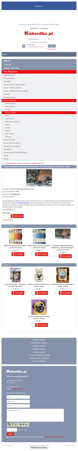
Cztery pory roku (10, 106)
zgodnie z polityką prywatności (54, 437)
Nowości (7, 61)
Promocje (7, 64)
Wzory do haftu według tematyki (14, 85)
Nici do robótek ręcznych (11, 143)
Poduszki (7, 94)
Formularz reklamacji (39, 361)
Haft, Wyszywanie (10, 72)
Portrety (7, 128)
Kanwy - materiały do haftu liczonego (16, 91)
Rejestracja (34, 28)
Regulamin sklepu (39, 352)
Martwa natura (9, 118)
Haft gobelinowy (9, 78)
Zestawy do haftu (9, 97)
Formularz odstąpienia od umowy (39, 355)
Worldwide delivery (39, 349)
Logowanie (44, 28)
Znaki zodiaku (9, 134)
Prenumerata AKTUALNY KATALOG (15, 152)
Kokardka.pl (39, 6)
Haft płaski (7, 81)
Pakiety (6, 159)
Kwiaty (7, 115)
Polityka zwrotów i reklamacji (39, 358)
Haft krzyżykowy (9, 75)
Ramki (6, 155)
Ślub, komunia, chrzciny (12, 121)
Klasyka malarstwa (10, 112)
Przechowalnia (51, 49)
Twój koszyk (24, 46)
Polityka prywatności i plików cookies (39, 445)
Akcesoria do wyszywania (12, 146)
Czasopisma (8, 149)
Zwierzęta (8, 137)
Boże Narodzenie (10, 103)
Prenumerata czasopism (39, 343)
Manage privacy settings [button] (39, 447)
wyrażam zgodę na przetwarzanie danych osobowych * (37, 437)
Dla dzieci (8, 109)
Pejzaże (7, 124)
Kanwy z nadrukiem (10, 100)
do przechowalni (7, 220)
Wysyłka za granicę (39, 346)
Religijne (7, 131)
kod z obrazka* (22, 430)
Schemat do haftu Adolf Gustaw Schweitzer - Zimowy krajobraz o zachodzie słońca (62, 248)
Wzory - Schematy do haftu (13, 88)
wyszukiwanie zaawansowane (39, 42)
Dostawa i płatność (39, 340)
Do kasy (52, 46)
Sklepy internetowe (71, 445)
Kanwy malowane (9, 140)
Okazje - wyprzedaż (11, 68)
